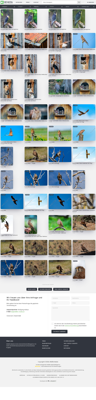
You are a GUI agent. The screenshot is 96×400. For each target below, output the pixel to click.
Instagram (67, 348)
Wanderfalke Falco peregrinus (9, 29)
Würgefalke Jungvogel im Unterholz (59, 96)
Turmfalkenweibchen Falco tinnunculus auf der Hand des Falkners (36, 236)
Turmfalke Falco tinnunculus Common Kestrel (84, 211)
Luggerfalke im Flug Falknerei (9, 235)
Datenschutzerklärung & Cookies (36, 375)
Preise (44, 341)
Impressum (22, 375)
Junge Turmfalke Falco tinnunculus (59, 120)
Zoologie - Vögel (78, 280)
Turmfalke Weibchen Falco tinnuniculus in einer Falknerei (57, 232)
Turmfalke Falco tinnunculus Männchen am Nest (9, 100)
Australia (3, 166)
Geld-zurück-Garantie (61, 289)
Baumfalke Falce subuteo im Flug (82, 163)
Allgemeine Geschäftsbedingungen (68, 375)
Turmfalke (27, 142)
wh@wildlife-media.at (17, 312)
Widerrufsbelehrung (52, 375)
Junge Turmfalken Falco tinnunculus (83, 95)
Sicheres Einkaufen (45, 289)
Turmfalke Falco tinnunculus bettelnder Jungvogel (57, 50)
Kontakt (66, 346)
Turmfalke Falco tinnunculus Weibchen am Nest (36, 75)
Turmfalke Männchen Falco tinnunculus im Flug (80, 121)
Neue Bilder (45, 346)
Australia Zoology (54, 163)
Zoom (3, 10)
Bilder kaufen (32, 289)
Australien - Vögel (30, 163)
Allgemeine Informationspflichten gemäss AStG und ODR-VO (48, 377)
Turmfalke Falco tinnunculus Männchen (9, 50)
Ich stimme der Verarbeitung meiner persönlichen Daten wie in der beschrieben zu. (70, 326)
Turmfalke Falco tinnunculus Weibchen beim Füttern (60, 75)
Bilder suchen (46, 348)
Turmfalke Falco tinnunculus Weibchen (36, 49)
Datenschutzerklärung (71, 326)
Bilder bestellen (46, 343)
